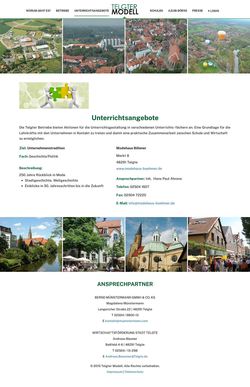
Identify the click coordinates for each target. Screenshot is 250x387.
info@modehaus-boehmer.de (152, 203)
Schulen (156, 10)
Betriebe (62, 10)
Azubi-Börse (177, 10)
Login (214, 11)
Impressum (115, 372)
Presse (197, 10)
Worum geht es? (38, 10)
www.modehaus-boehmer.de (139, 168)
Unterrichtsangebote (91, 10)
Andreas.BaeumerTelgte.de (126, 356)
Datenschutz (134, 372)
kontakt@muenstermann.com (126, 321)
